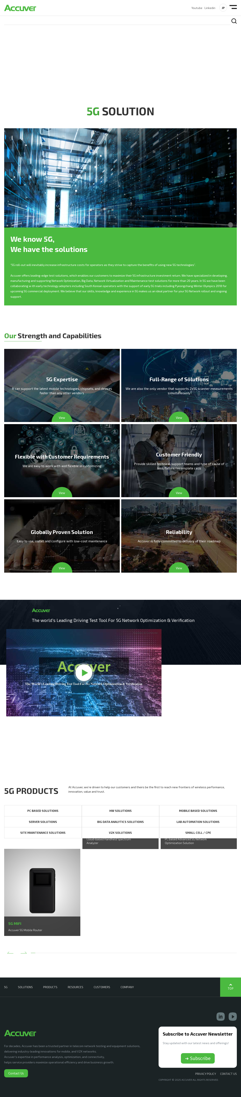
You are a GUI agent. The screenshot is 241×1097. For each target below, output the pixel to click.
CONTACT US (228, 1074)
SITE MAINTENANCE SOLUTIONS (43, 833)
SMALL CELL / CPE (198, 833)
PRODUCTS (50, 987)
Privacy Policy (205, 1074)
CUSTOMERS (102, 987)
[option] (42, 892)
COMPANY (127, 987)
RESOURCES (75, 987)
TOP (230, 988)
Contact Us (16, 1073)
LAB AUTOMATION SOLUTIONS (198, 822)
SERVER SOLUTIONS (43, 822)
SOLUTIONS (25, 987)
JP (223, 8)
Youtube (196, 8)
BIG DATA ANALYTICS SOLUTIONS (120, 822)
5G (6, 987)
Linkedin (209, 8)
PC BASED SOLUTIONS (42, 810)
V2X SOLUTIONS (120, 833)
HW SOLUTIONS (120, 810)
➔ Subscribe (198, 1058)
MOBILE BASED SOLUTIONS (198, 810)
